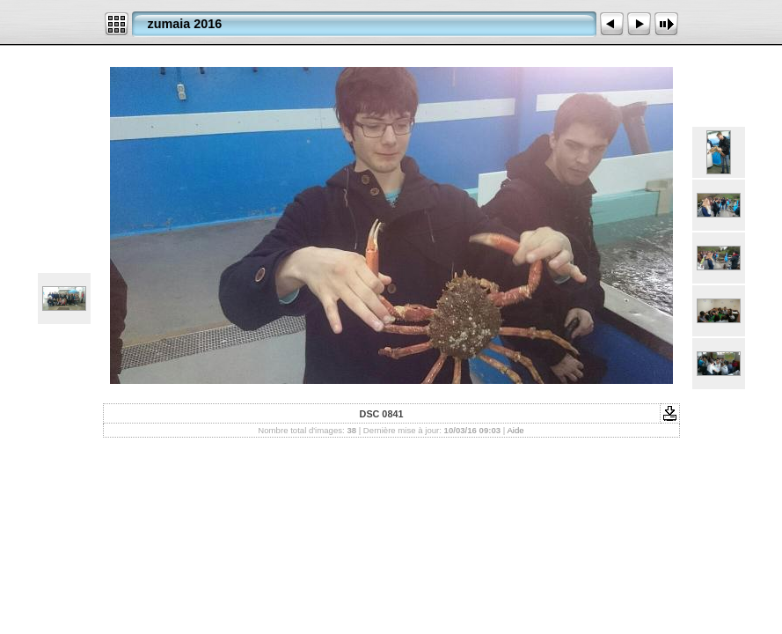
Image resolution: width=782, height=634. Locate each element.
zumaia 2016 (185, 24)
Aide (515, 430)
